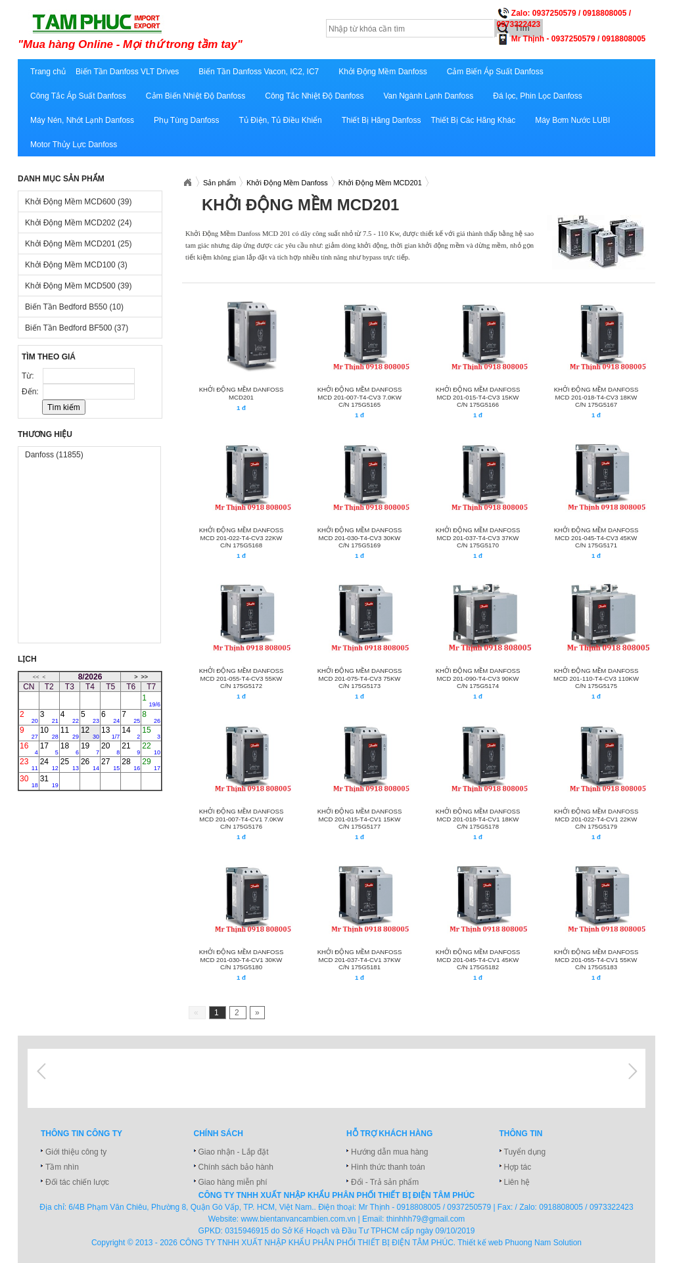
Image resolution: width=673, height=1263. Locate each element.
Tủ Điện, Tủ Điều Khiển (280, 120)
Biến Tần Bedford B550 (74, 306)
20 (110, 748)
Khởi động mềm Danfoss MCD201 (241, 393)
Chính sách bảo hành (235, 1167)
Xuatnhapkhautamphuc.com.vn (187, 182)
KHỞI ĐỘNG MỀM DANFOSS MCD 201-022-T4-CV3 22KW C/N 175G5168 (241, 537)
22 (151, 748)
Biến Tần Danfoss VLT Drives (127, 71)
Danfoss (54, 454)
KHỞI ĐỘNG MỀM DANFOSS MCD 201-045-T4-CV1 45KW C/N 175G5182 (478, 959)
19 (90, 748)
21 (131, 748)
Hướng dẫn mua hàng (389, 1152)
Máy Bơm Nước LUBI (572, 120)
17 (49, 748)
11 (69, 732)
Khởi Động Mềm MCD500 (78, 285)
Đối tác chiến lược (77, 1182)
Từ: (29, 375)
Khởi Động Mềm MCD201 (78, 243)
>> (144, 677)
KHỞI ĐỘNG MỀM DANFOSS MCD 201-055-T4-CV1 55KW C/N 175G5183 (596, 959)
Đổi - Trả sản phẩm (385, 1182)
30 (29, 781)
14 (131, 732)
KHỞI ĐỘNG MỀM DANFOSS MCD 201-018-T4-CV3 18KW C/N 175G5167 (596, 397)
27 (110, 764)
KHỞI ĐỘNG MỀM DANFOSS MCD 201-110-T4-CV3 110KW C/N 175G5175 (596, 678)
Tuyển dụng (525, 1152)
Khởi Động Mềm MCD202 (78, 222)
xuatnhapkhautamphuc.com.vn (180, 31)
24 (49, 764)
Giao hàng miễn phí (232, 1182)
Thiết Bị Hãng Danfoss (381, 120)
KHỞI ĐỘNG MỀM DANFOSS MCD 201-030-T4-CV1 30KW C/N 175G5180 (241, 959)
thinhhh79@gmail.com (425, 1219)
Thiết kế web (480, 1242)
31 (49, 781)
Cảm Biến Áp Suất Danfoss (495, 71)
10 (49, 732)
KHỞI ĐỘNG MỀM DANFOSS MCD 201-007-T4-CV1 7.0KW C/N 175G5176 (241, 819)
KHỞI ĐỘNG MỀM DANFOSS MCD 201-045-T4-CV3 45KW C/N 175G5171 (596, 537)
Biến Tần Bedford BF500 (76, 328)
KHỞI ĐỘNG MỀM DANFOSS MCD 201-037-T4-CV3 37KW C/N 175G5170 (478, 537)
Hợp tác (518, 1167)
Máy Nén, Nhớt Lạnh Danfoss (82, 120)
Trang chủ (48, 71)
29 (151, 764)
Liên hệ (517, 1182)
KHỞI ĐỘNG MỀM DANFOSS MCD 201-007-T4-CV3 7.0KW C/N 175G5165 (359, 397)
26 (90, 764)
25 (69, 764)
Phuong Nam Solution (543, 1242)
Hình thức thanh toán (388, 1167)
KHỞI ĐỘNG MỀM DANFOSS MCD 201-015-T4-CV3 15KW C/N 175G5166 (478, 397)
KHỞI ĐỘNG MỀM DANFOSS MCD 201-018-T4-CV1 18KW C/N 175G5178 (478, 819)
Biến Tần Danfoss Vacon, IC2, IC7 (258, 71)
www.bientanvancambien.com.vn (298, 1219)
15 (151, 732)
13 (110, 732)
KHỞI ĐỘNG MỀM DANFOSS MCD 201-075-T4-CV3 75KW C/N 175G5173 (359, 678)
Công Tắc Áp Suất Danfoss (78, 96)
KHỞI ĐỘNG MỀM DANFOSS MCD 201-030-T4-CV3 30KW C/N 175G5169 (359, 537)
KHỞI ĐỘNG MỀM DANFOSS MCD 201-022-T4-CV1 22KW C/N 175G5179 (596, 819)
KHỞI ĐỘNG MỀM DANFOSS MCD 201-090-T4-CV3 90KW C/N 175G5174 (478, 678)
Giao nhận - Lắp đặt (233, 1152)
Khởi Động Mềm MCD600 (78, 201)
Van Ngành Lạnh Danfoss (428, 96)
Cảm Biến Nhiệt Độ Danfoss (195, 96)
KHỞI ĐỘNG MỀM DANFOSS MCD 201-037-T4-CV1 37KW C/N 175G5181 (359, 959)
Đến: (31, 391)
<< (35, 677)
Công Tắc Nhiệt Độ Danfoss (314, 96)
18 (69, 748)
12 (90, 732)
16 (29, 748)
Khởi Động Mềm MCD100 (76, 264)
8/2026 (90, 676)
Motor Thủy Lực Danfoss (73, 144)
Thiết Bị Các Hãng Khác (472, 120)
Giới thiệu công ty (75, 1152)
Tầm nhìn (62, 1167)
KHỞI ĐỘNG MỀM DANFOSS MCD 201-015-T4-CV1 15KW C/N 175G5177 (359, 819)
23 (29, 764)
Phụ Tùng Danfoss (187, 120)
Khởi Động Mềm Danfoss (382, 71)
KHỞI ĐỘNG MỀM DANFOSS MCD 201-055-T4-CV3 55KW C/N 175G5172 (241, 678)
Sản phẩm (219, 183)
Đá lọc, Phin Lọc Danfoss (537, 96)
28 (131, 764)
